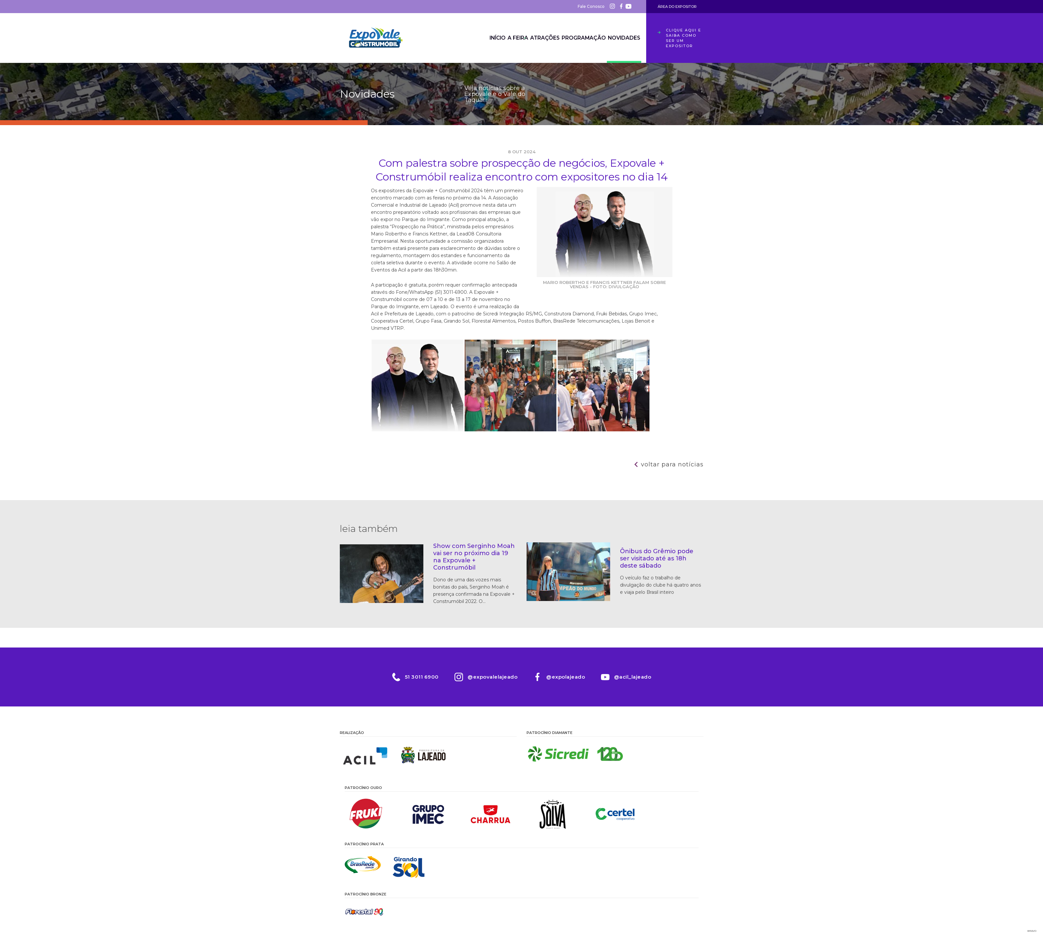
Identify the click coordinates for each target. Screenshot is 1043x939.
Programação (573, 38)
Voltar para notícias (672, 464)
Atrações (528, 38)
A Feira (491, 38)
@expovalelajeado (492, 677)
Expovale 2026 (376, 38)
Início (461, 38)
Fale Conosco (591, 6)
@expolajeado (566, 677)
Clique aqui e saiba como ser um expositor (683, 38)
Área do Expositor (677, 6)
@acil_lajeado (633, 677)
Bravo (1032, 931)
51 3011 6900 (421, 677)
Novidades (620, 38)
